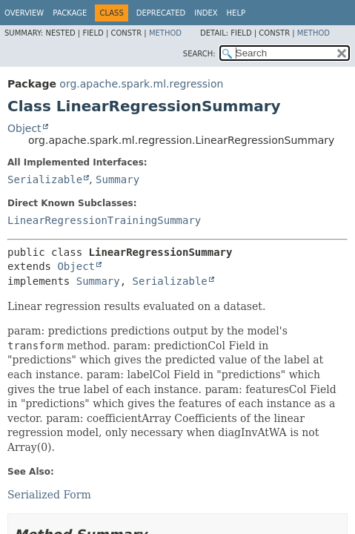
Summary (117, 179)
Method (165, 33)
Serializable (44, 179)
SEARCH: (199, 54)
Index (205, 13)
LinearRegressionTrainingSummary (104, 220)
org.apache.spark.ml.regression (141, 84)
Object (24, 128)
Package (70, 13)
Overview (24, 13)
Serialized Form (49, 495)
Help (236, 13)
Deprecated (161, 13)
